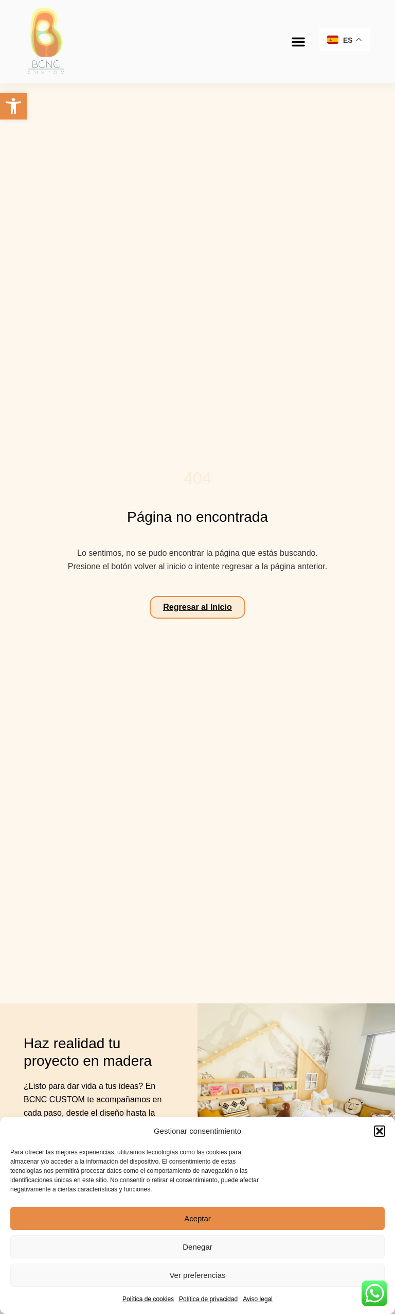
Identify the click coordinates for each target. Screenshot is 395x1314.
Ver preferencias (197, 1275)
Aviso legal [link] (258, 1299)
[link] (13, 106)
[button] (379, 1131)
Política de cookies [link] (148, 1299)
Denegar (197, 1246)
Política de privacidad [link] (208, 1299)
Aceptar (197, 1218)
